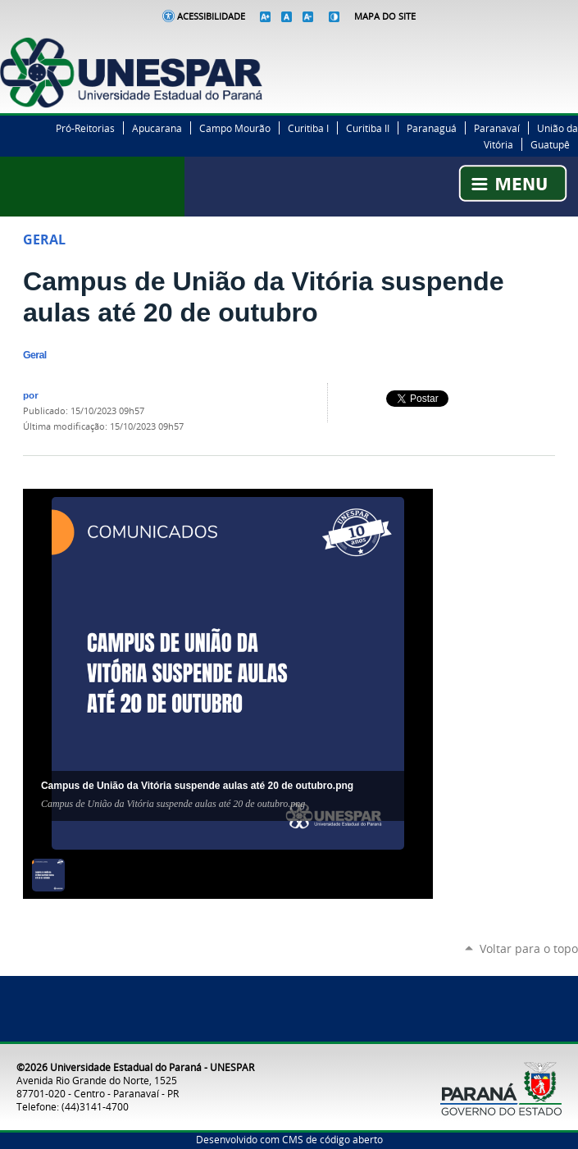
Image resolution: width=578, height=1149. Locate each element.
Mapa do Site (385, 16)
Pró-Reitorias (85, 128)
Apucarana (157, 128)
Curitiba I (308, 128)
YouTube (570, 46)
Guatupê (550, 144)
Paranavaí (497, 128)
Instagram (549, 46)
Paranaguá (432, 128)
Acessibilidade (211, 16)
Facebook (508, 46)
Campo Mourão (235, 128)
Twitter (529, 46)
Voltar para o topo (529, 948)
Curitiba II (367, 128)
